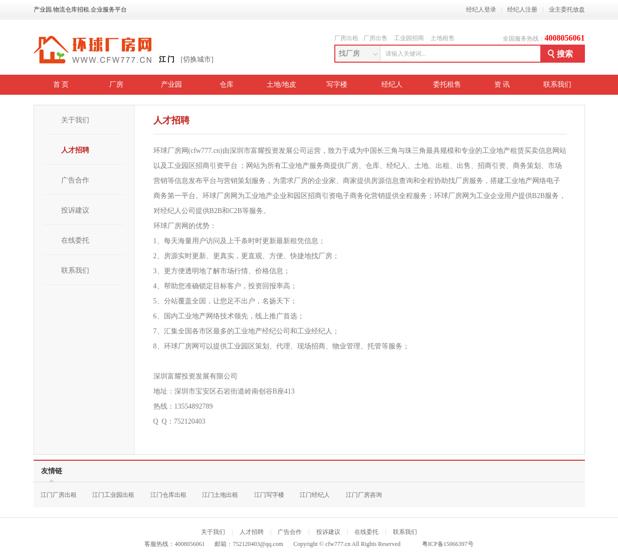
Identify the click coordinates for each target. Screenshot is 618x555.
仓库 (227, 84)
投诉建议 (75, 210)
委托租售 (447, 84)
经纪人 (391, 84)
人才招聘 (75, 150)
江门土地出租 (220, 494)
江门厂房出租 (59, 494)
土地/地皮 (282, 84)
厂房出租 (346, 38)
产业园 (171, 84)
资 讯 (502, 84)
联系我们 (557, 84)
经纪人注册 (522, 9)
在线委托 (75, 240)
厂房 (116, 84)
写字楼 (336, 84)
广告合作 (75, 180)
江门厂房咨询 (364, 494)
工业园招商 (409, 38)
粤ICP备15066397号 (448, 543)
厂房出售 (375, 38)
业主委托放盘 (567, 9)
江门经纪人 (315, 494)
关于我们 (75, 120)
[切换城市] (197, 59)
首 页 (61, 84)
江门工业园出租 (113, 494)
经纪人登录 (481, 9)
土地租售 (443, 38)
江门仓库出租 (168, 494)
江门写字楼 (269, 494)
